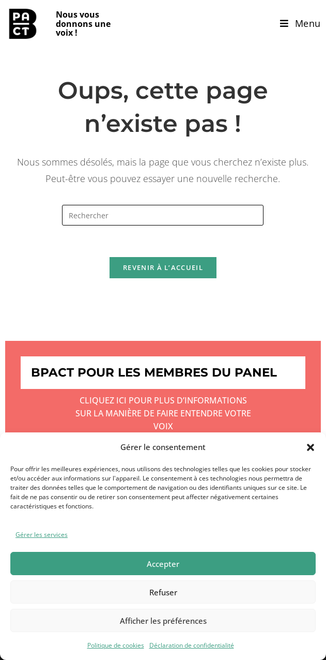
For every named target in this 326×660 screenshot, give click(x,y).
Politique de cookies (115, 645)
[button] (310, 447)
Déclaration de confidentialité (191, 645)
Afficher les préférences (163, 621)
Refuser (163, 592)
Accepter (163, 564)
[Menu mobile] (300, 23)
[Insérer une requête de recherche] (162, 215)
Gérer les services (41, 534)
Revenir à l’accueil (163, 267)
